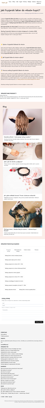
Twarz (10, 1)
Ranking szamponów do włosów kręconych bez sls (11, 355)
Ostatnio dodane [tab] (27, 250)
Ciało (17, 1)
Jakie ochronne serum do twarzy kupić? (8, 378)
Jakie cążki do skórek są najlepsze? (8, 390)
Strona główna (4, 13)
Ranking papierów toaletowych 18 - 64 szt (9, 359)
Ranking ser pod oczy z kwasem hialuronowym (10, 350)
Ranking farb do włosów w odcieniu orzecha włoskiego (12, 354)
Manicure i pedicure (39, 2)
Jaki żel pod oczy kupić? (5, 372)
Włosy (13, 1)
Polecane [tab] (36, 250)
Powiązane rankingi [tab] (8, 250)
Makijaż (29, 1)
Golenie (34, 1)
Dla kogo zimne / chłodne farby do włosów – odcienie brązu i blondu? (15, 393)
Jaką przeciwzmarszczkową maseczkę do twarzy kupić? (12, 368)
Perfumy (25, 1)
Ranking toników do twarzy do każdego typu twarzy (11, 348)
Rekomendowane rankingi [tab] (17, 250)
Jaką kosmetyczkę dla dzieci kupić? (8, 373)
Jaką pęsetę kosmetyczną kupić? (7, 377)
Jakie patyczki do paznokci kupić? (7, 383)
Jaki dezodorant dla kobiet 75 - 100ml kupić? (10, 375)
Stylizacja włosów (20, 13)
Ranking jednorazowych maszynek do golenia (10, 360)
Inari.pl (4, 2)
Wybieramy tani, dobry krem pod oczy (8, 388)
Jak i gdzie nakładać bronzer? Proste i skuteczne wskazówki (13, 391)
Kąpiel (20, 1)
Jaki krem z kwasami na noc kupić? (7, 380)
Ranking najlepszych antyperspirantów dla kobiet (10, 364)
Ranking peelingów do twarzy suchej (8, 362)
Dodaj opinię (39, 322)
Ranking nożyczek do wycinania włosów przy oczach (11, 357)
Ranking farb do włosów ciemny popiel (8, 352)
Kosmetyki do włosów (12, 13)
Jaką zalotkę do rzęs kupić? (6, 370)
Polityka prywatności (5, 336)
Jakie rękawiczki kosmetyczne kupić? (8, 382)
